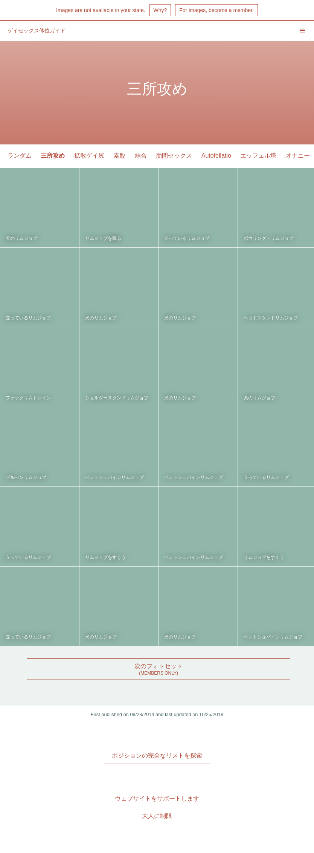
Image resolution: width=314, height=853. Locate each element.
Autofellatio (216, 155)
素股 (119, 155)
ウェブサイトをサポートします (157, 798)
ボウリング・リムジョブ (268, 238)
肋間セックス (174, 155)
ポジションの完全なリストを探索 (157, 755)
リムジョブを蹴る (103, 238)
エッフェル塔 (258, 155)
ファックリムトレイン (28, 397)
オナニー (298, 155)
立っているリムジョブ (186, 238)
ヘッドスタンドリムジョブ (271, 318)
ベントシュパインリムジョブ (114, 477)
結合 (141, 155)
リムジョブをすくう (105, 557)
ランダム (20, 155)
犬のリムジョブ (21, 238)
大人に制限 (157, 816)
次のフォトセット (158, 666)
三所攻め (53, 155)
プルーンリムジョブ (26, 477)
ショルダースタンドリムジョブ (116, 397)
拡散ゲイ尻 (89, 155)
